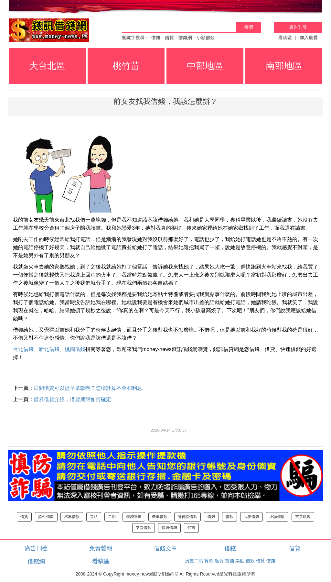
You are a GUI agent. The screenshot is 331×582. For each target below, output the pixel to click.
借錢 (155, 37)
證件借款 (46, 516)
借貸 (169, 37)
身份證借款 (187, 516)
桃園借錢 (75, 349)
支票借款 (143, 527)
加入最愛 (309, 37)
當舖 (229, 560)
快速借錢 (169, 527)
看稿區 (285, 37)
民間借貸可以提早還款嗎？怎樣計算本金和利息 (88, 388)
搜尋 (248, 27)
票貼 (94, 516)
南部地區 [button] (284, 66)
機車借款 (159, 516)
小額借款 (206, 37)
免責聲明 (100, 548)
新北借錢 (49, 349)
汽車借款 (72, 516)
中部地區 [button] (205, 66)
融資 (219, 560)
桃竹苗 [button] (126, 66)
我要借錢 (251, 516)
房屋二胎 (194, 560)
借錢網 (185, 37)
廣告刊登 (298, 27)
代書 (191, 527)
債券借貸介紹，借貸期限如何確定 (72, 399)
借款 (229, 516)
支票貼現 (303, 516)
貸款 (208, 560)
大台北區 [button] (47, 66)
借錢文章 (165, 548)
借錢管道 (134, 516)
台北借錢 (23, 349)
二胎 (112, 516)
